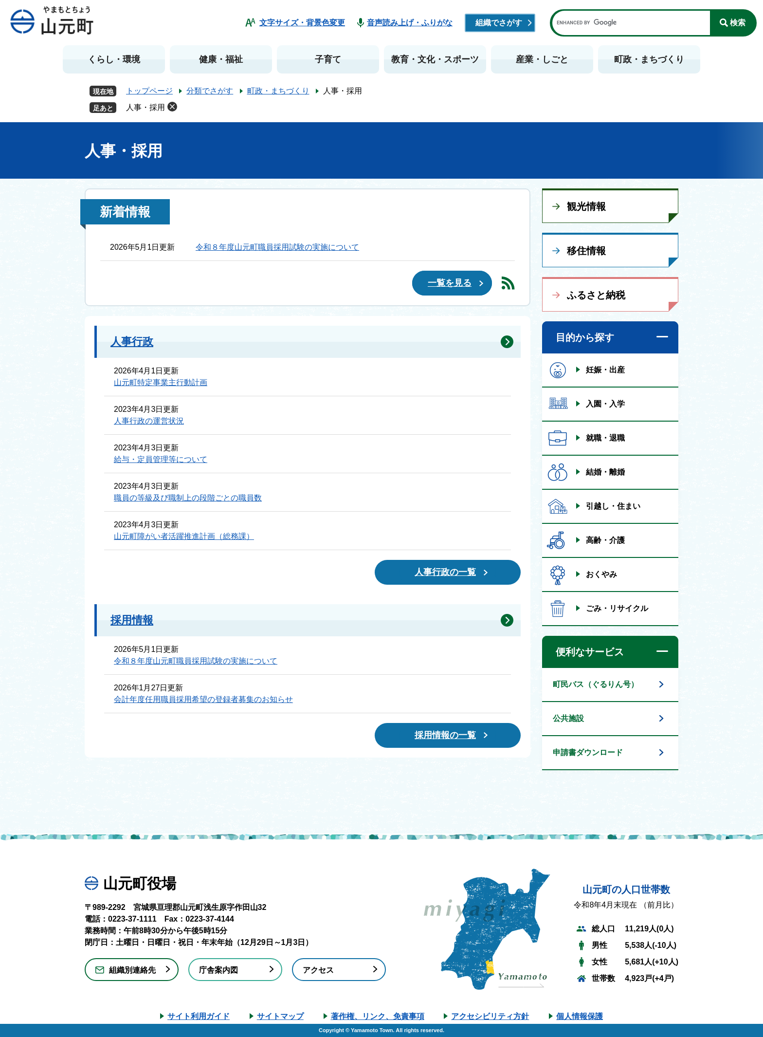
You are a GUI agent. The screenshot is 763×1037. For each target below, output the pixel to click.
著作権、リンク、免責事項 (377, 1016)
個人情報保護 (579, 1016)
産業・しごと (542, 59)
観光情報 (586, 206)
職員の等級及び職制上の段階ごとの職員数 (188, 498)
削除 (172, 106)
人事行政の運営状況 (149, 421)
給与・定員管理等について (160, 459)
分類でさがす (209, 91)
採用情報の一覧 (445, 735)
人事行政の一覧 (445, 572)
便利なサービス (590, 652)
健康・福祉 (221, 59)
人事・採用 (145, 107)
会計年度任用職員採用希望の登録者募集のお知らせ (203, 699)
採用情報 (131, 620)
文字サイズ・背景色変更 (302, 23)
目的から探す (585, 337)
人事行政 (131, 341)
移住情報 (586, 250)
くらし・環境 (114, 59)
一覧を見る (450, 283)
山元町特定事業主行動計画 (160, 382)
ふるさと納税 (596, 295)
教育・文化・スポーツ (435, 59)
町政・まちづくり (649, 59)
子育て (328, 59)
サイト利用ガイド (198, 1016)
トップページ (149, 91)
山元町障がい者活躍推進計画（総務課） (184, 536)
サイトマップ (280, 1016)
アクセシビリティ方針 (490, 1016)
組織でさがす (498, 23)
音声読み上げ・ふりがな (410, 23)
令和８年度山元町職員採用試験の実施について (277, 247)
